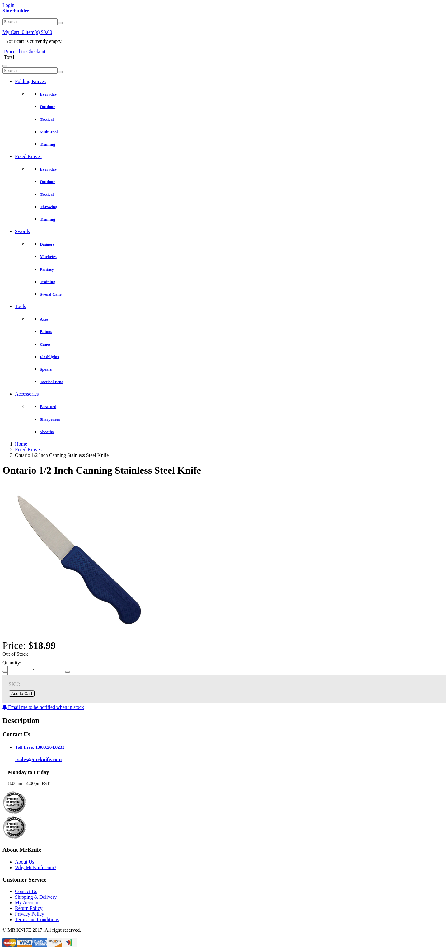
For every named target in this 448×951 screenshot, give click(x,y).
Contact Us (26, 891)
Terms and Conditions (37, 919)
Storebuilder (15, 10)
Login (8, 5)
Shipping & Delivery (36, 897)
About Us (24, 861)
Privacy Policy (29, 913)
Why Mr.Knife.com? (35, 867)
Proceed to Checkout (24, 51)
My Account (27, 902)
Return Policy (28, 908)
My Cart (27, 32)
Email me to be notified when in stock (43, 707)
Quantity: (11, 662)
